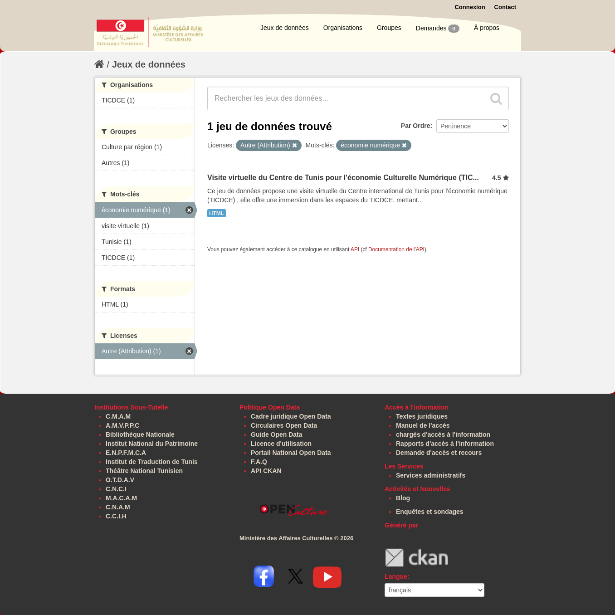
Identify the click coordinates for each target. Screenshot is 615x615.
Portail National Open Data (291, 452)
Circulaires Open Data (284, 425)
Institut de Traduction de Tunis (152, 461)
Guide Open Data (277, 434)
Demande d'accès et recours (439, 452)
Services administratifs (430, 475)
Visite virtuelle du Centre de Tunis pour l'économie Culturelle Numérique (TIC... (343, 177)
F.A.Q (259, 461)
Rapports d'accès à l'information (445, 443)
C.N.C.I (116, 489)
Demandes (437, 28)
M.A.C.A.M (121, 498)
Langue (396, 576)
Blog (403, 498)
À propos (486, 27)
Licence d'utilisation (281, 443)
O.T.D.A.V (120, 479)
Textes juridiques (422, 416)
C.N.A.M (118, 507)
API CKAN (266, 470)
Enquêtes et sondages (430, 511)
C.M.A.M (118, 416)
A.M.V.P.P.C (122, 425)
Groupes (389, 27)
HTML (216, 213)
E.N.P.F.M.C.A (126, 452)
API (355, 249)
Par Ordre (415, 125)
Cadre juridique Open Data (291, 416)
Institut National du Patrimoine (152, 443)
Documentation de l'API (396, 249)
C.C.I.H (116, 516)
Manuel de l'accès (423, 425)
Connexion (469, 7)
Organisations (342, 27)
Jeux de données (284, 27)
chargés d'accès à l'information (443, 434)
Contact (505, 7)
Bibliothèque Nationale (140, 434)
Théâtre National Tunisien (144, 470)
